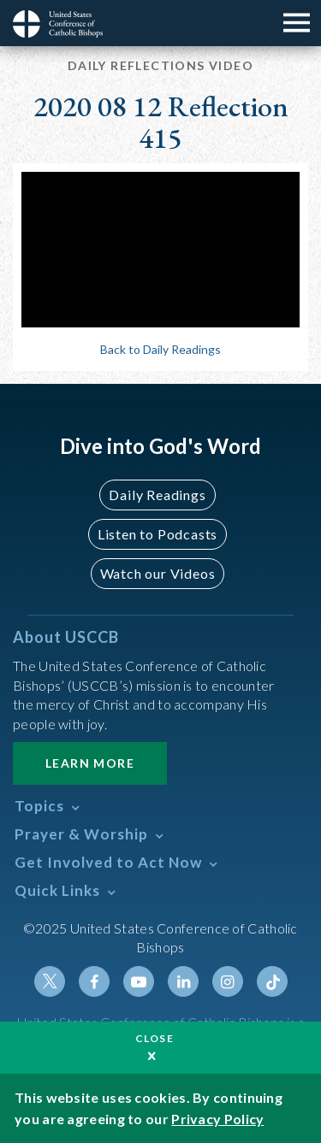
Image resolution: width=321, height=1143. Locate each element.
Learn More (89, 763)
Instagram (227, 981)
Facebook (94, 981)
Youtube (138, 981)
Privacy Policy (217, 1119)
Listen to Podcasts (157, 534)
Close (155, 1038)
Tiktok (272, 981)
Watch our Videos (158, 573)
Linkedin (183, 981)
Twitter (49, 981)
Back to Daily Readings (160, 349)
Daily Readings (157, 494)
